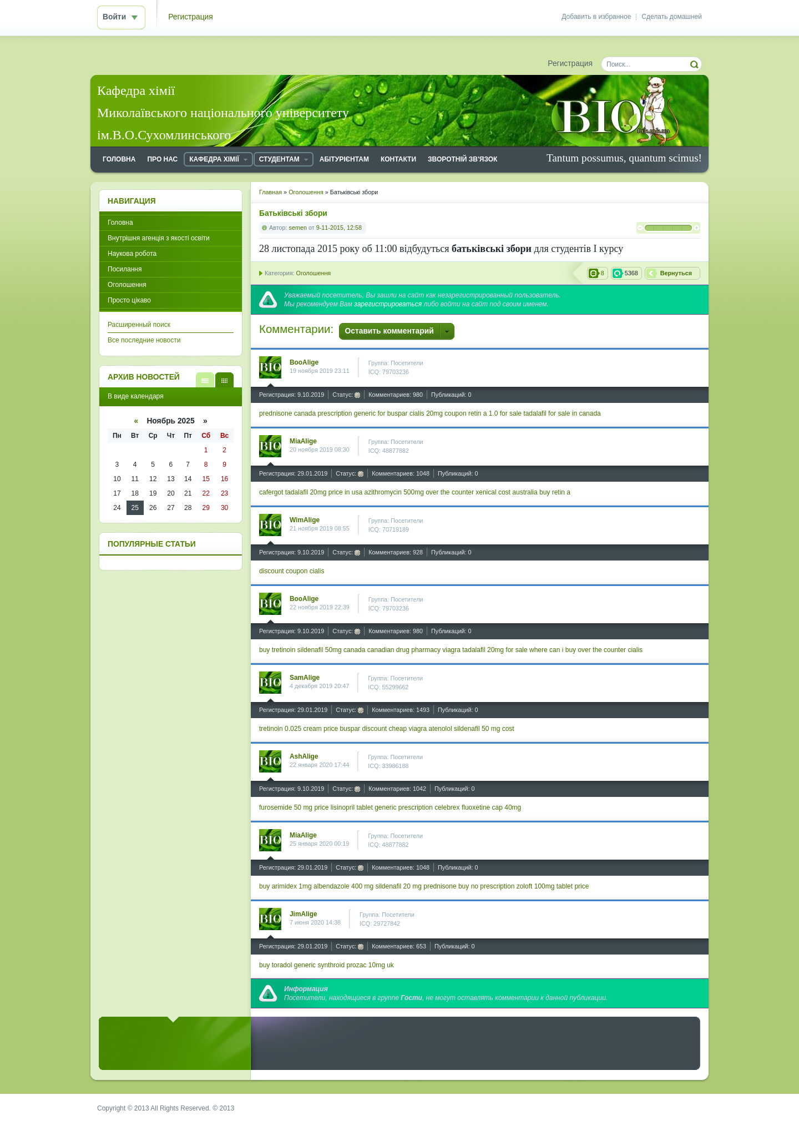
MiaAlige (303, 441)
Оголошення (313, 273)
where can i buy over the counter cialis (586, 650)
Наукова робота (132, 254)
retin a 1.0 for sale (495, 413)
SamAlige (305, 677)
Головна (120, 222)
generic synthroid (319, 965)
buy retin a (554, 492)
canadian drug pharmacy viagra (414, 650)
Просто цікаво (129, 300)
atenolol (440, 729)
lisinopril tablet (352, 807)
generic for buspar (381, 413)
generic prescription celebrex (417, 807)
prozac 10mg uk (369, 965)
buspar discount (363, 729)
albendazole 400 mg (343, 886)
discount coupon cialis (291, 571)
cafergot (271, 492)
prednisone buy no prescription (468, 886)
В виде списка (205, 379)
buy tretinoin (277, 650)
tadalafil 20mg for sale (494, 650)
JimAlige (303, 914)
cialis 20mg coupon (438, 413)
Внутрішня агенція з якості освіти (159, 238)
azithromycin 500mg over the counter (418, 492)
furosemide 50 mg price (293, 807)
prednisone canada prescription (305, 413)
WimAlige (305, 520)
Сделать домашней (671, 17)
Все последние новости (144, 340)
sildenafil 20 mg (399, 886)
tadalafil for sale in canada (561, 413)
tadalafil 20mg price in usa (323, 492)
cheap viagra (408, 729)
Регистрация (190, 17)
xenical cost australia (506, 492)
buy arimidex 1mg (285, 886)
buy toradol (275, 965)
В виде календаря (224, 379)
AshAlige (304, 756)
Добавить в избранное (596, 17)
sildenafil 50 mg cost (484, 729)
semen (298, 227)
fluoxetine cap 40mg (491, 807)
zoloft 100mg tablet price (553, 886)
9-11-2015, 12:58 (339, 227)
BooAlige (304, 362)
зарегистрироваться (388, 304)
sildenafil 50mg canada (331, 650)
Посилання (124, 269)
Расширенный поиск (139, 325)
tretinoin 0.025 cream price (298, 729)
